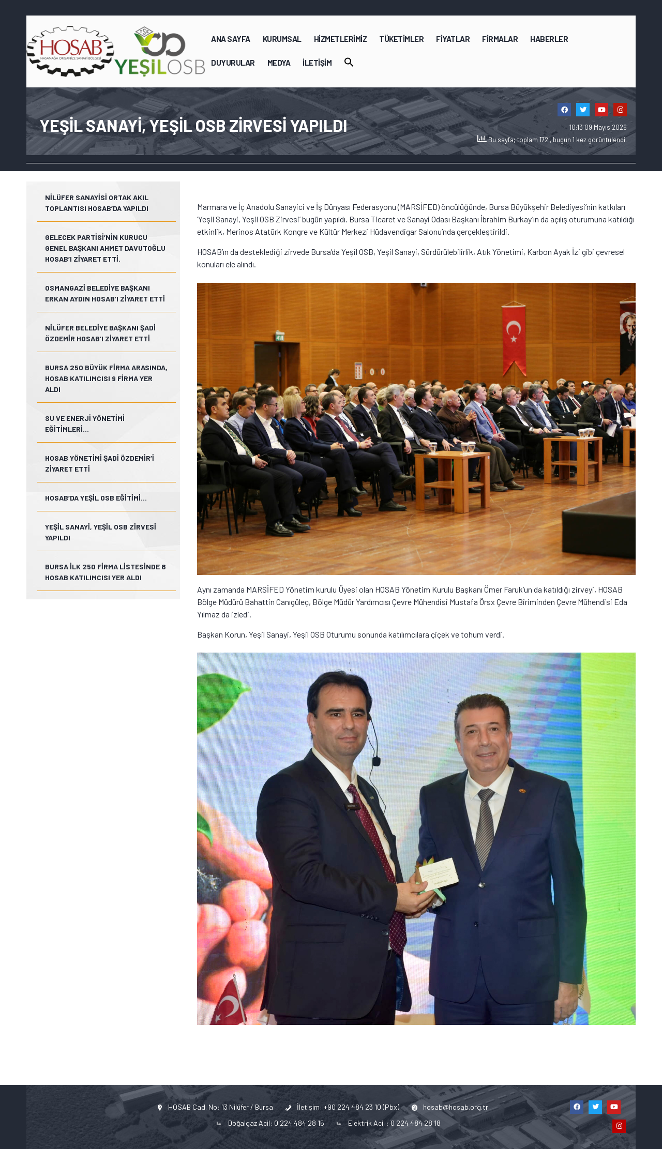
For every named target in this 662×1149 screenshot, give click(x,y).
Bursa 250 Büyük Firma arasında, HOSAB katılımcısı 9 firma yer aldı (106, 378)
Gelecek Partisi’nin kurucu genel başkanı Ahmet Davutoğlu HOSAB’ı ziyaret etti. (105, 248)
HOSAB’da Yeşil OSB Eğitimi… (96, 497)
